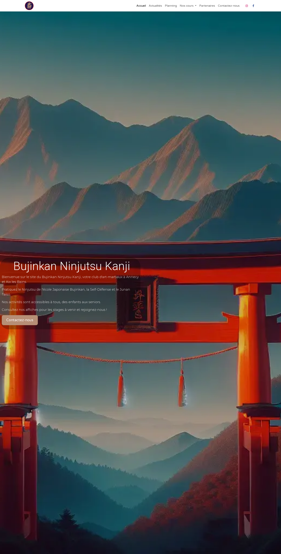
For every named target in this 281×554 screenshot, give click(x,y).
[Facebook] (253, 6)
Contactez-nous (19, 320)
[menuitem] (141, 5)
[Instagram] (247, 6)
